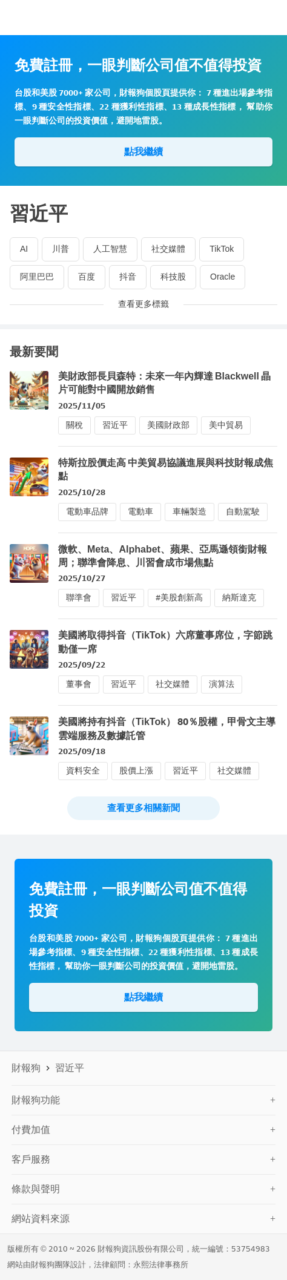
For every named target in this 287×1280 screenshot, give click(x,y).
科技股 (173, 277)
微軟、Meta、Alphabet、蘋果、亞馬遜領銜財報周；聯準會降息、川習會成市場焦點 (162, 555)
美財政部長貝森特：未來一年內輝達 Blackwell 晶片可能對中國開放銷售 (164, 382)
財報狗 (26, 1068)
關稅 (74, 425)
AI (24, 249)
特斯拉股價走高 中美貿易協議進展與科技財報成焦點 (165, 469)
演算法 (221, 684)
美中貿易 (226, 425)
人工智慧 (110, 249)
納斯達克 (239, 597)
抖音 (127, 277)
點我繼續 (143, 151)
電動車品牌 (87, 512)
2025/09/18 (81, 751)
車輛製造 (189, 512)
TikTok (221, 249)
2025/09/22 (81, 665)
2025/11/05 (81, 406)
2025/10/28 (81, 492)
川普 (60, 249)
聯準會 (78, 597)
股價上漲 (136, 771)
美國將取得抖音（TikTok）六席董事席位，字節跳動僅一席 (165, 641)
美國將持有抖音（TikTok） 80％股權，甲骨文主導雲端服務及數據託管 (166, 728)
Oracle (222, 277)
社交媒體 (168, 249)
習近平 (115, 425)
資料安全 (83, 771)
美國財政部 (168, 425)
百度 (86, 277)
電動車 (140, 512)
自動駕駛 (243, 512)
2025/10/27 (81, 578)
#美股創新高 (179, 597)
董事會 (78, 684)
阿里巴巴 (37, 277)
